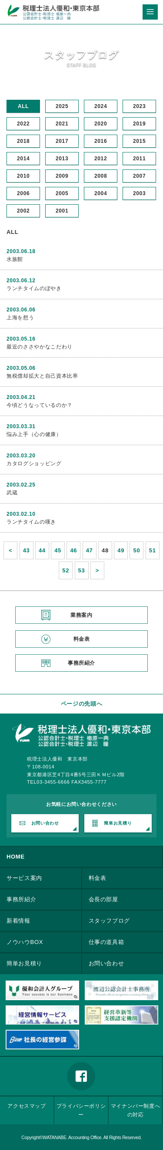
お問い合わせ (45, 823)
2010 (23, 176)
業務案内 (81, 615)
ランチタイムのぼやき (34, 288)
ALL (23, 106)
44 (42, 550)
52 (65, 570)
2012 (100, 159)
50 (136, 550)
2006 (23, 193)
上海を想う (20, 318)
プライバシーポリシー (81, 1110)
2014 (23, 159)
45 (57, 550)
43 (26, 550)
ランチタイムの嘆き (31, 522)
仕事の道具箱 (106, 942)
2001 (62, 211)
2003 (139, 193)
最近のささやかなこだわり (40, 347)
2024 (100, 106)
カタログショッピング (34, 463)
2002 (23, 211)
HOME (16, 856)
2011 (139, 159)
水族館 (15, 259)
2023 (139, 106)
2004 (100, 193)
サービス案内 (24, 878)
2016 (100, 141)
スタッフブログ (109, 920)
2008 (100, 176)
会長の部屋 (103, 899)
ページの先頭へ (82, 703)
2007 (139, 176)
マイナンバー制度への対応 (135, 1110)
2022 (23, 124)
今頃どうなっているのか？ (40, 405)
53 (81, 570)
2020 (100, 124)
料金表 (81, 639)
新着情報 (18, 920)
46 (73, 550)
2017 (62, 141)
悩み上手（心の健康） (34, 434)
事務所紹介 (81, 663)
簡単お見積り (118, 823)
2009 (62, 176)
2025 (62, 106)
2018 (23, 141)
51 (152, 550)
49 (120, 550)
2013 (62, 159)
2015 (139, 141)
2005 (62, 193)
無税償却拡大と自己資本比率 (42, 376)
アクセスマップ (26, 1106)
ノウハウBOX (25, 942)
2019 (139, 124)
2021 (62, 124)
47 (89, 550)
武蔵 (12, 493)
